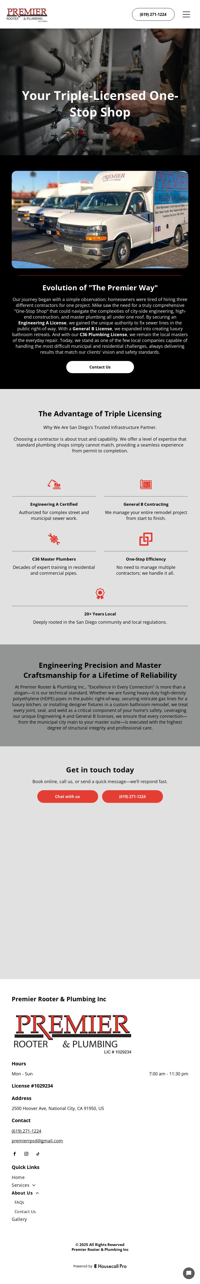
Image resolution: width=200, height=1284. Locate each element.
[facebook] (15, 1154)
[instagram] (26, 1154)
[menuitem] (100, 1178)
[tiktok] (38, 1154)
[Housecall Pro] (110, 1266)
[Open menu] (186, 14)
